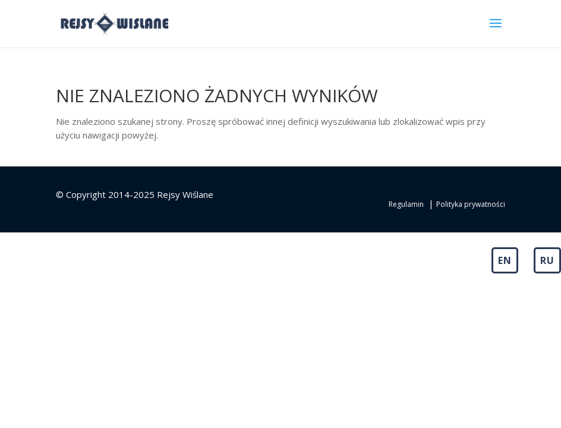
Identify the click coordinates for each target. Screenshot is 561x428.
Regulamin (406, 204)
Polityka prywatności (470, 204)
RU (547, 260)
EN (505, 260)
